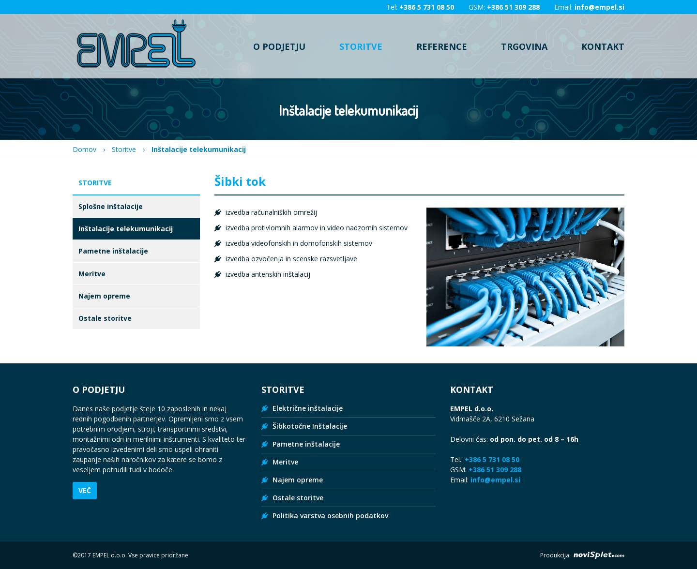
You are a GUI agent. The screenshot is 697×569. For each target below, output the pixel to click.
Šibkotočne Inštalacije (310, 426)
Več (84, 490)
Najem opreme (104, 295)
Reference (441, 46)
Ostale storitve (105, 318)
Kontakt (602, 46)
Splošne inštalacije (110, 206)
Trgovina (524, 46)
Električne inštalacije (308, 408)
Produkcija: (582, 555)
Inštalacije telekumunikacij (125, 228)
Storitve (360, 46)
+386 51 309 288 (513, 7)
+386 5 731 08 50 (426, 7)
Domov (84, 149)
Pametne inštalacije (113, 250)
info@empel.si (599, 7)
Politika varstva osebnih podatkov (330, 515)
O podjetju (279, 46)
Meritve (92, 273)
